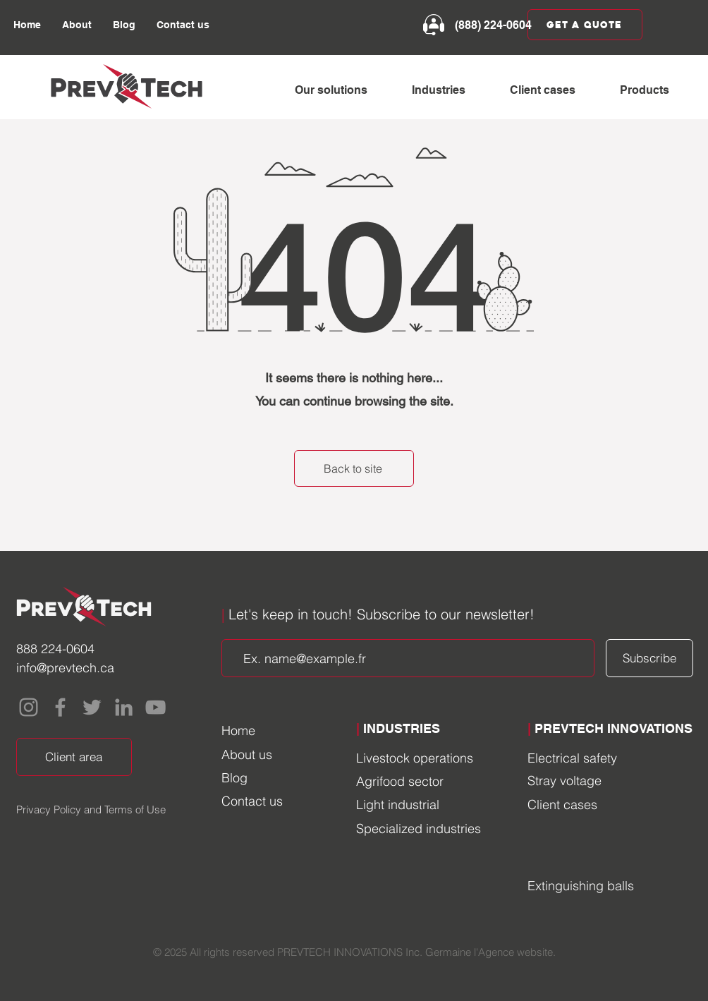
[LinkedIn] (123, 707)
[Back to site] (354, 468)
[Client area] (74, 757)
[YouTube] (155, 707)
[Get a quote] (584, 24)
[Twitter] (92, 707)
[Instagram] (28, 707)
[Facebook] (60, 707)
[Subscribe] (649, 658)
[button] (342, 90)
